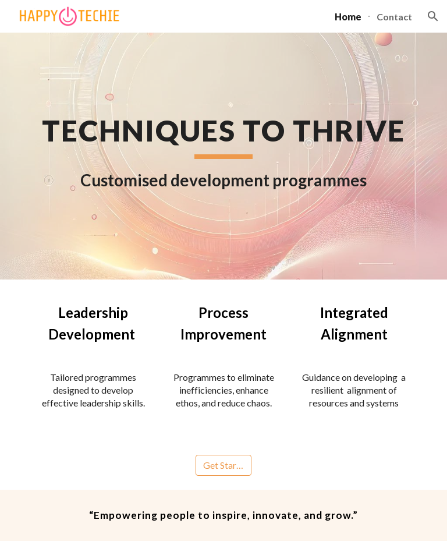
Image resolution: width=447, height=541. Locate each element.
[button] (433, 16)
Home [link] (348, 16)
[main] (223, 156)
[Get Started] (223, 465)
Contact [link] (394, 16)
